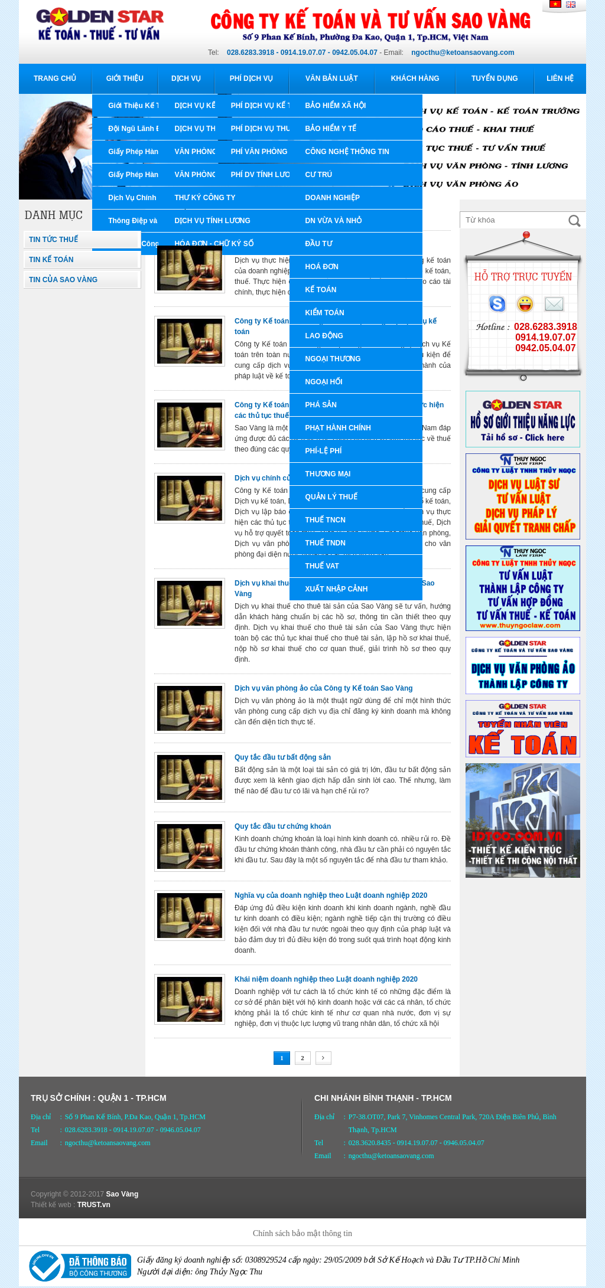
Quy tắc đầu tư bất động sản (283, 757)
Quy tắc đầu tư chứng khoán (283, 826)
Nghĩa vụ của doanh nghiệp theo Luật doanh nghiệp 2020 (331, 895)
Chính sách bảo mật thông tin (302, 1233)
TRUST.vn (93, 1205)
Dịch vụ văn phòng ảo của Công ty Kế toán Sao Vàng (324, 688)
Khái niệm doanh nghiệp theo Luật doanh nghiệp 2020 (326, 979)
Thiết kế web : (53, 1205)
